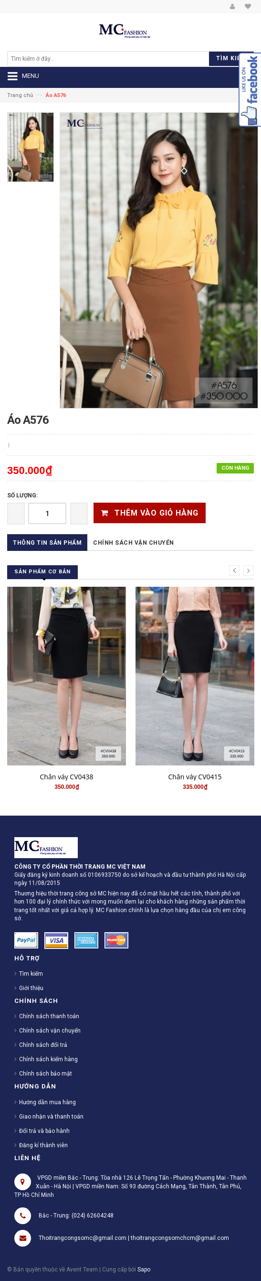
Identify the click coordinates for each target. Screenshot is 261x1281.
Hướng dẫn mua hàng (47, 1102)
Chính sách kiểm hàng (48, 1059)
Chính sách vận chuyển (133, 542)
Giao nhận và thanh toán (51, 1116)
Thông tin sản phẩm (47, 542)
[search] (82, 59)
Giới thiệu (31, 988)
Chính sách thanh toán (49, 1016)
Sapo (143, 1269)
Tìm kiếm (31, 973)
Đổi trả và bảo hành (44, 1131)
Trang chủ (20, 95)
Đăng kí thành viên (43, 1145)
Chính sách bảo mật (45, 1073)
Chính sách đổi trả (43, 1045)
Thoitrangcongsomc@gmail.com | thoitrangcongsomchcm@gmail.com (134, 1238)
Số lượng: (22, 495)
